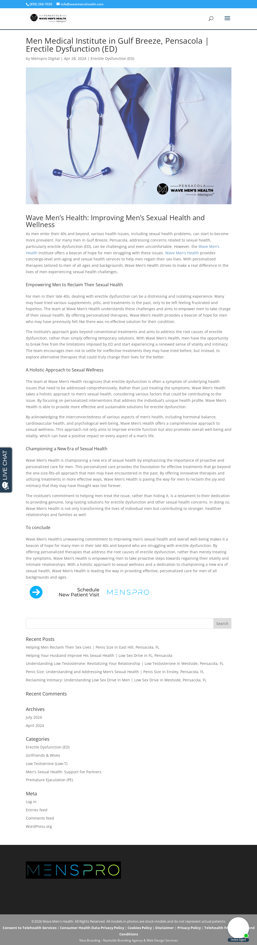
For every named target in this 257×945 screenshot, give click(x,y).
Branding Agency (130, 940)
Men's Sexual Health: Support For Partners (63, 771)
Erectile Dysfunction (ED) (112, 58)
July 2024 (34, 717)
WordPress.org (39, 826)
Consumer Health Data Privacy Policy (92, 927)
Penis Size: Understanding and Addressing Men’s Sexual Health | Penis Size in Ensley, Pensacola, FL (115, 671)
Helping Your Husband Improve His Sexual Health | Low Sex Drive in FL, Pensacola (99, 655)
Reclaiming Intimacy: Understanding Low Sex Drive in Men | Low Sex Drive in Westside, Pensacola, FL (116, 679)
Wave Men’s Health (182, 252)
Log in (31, 801)
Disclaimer (164, 927)
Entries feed (36, 809)
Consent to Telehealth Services (29, 927)
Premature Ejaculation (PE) (49, 779)
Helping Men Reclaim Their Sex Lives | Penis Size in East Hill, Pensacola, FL (92, 647)
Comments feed (40, 818)
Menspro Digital (45, 58)
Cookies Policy (140, 927)
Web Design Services (162, 940)
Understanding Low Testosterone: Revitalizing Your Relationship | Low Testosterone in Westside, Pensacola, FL (124, 663)
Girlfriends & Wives (43, 755)
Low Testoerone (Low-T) (46, 763)
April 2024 (35, 725)
